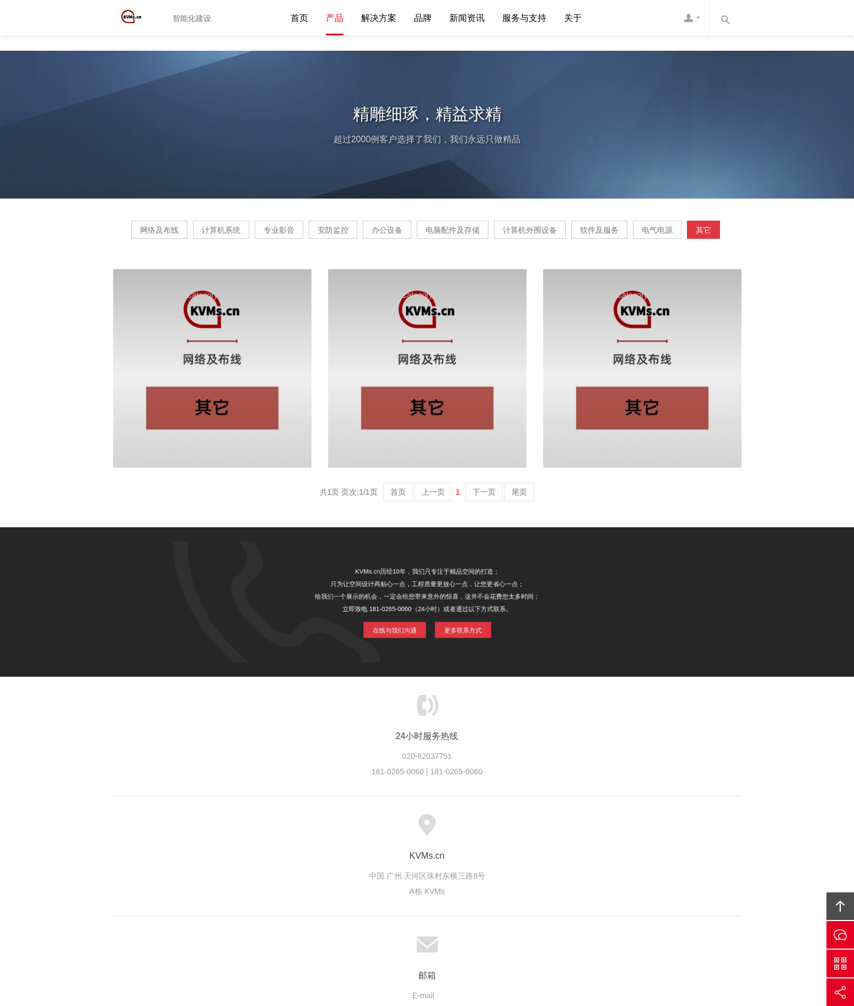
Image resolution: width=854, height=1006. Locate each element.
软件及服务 (358, 267)
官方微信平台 (840, 963)
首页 (299, 18)
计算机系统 (256, 233)
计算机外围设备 (670, 233)
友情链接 (621, 864)
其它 (504, 267)
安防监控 (410, 233)
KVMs (138, 17)
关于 (573, 18)
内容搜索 (725, 17)
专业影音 (335, 233)
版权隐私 (501, 864)
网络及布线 (173, 233)
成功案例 (455, 864)
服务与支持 (524, 18)
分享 (840, 992)
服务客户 (410, 864)
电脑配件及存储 (572, 233)
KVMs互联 (521, 921)
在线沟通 (840, 935)
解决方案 (378, 18)
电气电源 (437, 267)
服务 (281, 864)
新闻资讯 (467, 18)
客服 (691, 17)
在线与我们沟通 (396, 659)
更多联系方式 (460, 659)
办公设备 (485, 233)
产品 (334, 18)
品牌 (423, 18)
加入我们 (546, 864)
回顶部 (840, 906)
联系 (584, 864)
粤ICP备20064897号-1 (443, 936)
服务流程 (365, 864)
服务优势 (319, 864)
